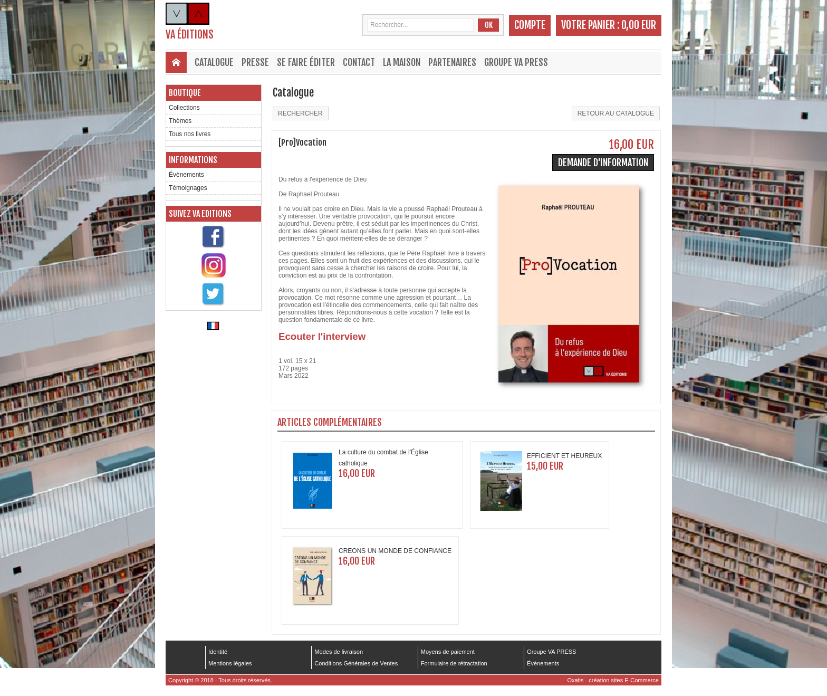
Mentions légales (230, 663)
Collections (184, 107)
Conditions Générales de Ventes (356, 663)
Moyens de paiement (448, 652)
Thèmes (180, 121)
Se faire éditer (306, 62)
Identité (217, 652)
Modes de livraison (338, 652)
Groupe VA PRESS (516, 62)
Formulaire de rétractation (454, 663)
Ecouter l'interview (322, 336)
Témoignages (188, 188)
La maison (401, 62)
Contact (359, 62)
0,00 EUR (638, 25)
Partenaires (452, 62)
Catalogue (214, 62)
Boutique (185, 93)
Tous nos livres (189, 134)
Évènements (186, 174)
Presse (255, 62)
